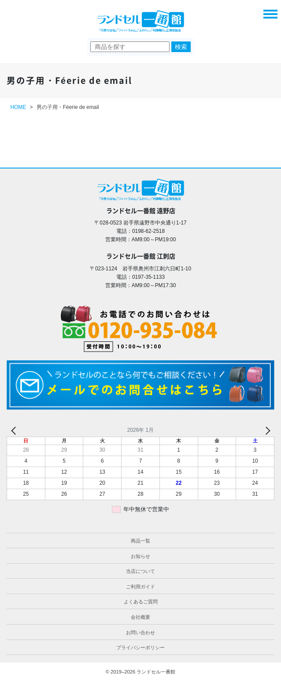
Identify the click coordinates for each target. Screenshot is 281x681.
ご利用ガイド (140, 586)
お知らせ (140, 556)
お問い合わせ (140, 632)
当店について (140, 571)
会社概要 (140, 617)
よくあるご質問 (141, 601)
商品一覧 (140, 540)
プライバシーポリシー (140, 647)
